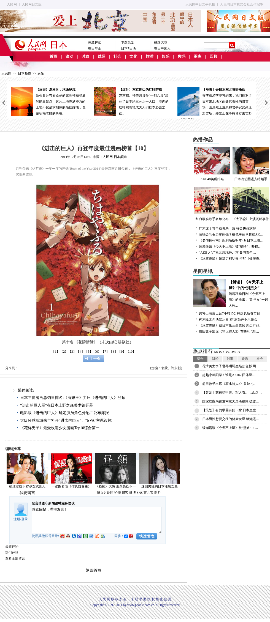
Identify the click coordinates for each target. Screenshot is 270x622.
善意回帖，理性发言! (97, 520)
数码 (181, 56)
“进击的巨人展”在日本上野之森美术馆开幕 (56, 405)
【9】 (122, 352)
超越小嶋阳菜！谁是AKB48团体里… (228, 375)
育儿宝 (148, 493)
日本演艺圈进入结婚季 (251, 164)
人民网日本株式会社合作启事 (241, 4)
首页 (53, 56)
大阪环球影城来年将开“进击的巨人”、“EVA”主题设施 (66, 420)
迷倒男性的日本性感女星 (159, 486)
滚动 (69, 56)
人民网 (12, 4)
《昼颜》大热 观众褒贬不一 (115, 486)
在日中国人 (162, 48)
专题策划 (127, 42)
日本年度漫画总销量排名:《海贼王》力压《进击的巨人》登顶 (72, 398)
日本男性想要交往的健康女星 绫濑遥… (230, 419)
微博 (132, 493)
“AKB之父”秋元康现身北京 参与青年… (227, 252)
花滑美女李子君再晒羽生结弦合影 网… (230, 366)
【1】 (56, 352)
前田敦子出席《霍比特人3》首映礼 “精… (229, 331)
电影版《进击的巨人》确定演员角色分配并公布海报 (64, 413)
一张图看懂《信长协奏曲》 (71, 486)
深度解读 (94, 42)
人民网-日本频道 (115, 157)
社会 (117, 56)
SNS (140, 493)
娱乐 (165, 56)
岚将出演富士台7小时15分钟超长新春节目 (229, 313)
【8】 (113, 352)
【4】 (80, 352)
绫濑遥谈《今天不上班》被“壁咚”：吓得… (230, 246)
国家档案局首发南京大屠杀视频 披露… (230, 401)
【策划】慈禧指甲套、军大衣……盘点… (232, 392)
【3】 (72, 352)
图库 (197, 56)
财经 (101, 56)
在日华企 (94, 48)
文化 (133, 56)
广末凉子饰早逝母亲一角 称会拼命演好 (227, 228)
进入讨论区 (105, 493)
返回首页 (93, 570)
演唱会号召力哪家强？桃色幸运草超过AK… (231, 234)
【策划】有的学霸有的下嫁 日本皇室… (230, 410)
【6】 (97, 352)
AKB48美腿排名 (212, 164)
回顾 (213, 56)
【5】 (89, 352)
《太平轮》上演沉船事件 (251, 204)
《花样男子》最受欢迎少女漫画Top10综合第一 (59, 428)
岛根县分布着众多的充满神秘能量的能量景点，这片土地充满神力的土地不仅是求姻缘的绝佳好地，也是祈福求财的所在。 (48, 101)
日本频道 (24, 73)
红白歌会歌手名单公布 (212, 204)
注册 (16, 519)
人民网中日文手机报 (200, 4)
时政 (85, 56)
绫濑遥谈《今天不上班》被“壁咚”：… (230, 428)
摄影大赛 (160, 42)
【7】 (105, 352)
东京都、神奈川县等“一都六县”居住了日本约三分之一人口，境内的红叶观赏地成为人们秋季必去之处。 (131, 101)
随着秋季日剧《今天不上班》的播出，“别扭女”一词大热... (231, 293)
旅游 (149, 56)
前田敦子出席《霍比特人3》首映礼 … (230, 384)
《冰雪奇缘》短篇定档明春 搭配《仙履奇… (231, 259)
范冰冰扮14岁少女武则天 (27, 486)
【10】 (131, 352)
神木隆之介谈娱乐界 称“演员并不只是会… (230, 319)
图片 (157, 493)
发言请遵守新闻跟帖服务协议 (53, 503)
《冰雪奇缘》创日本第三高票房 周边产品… (231, 325)
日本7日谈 (128, 48)
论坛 (117, 493)
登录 (24, 519)
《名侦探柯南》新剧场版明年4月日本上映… (231, 240)
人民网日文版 (32, 4)
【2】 (64, 352)
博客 (125, 493)
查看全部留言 (15, 558)
